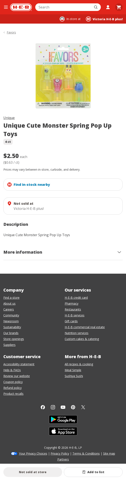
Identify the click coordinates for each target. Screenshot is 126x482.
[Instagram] (53, 407)
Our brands (10, 333)
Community (11, 315)
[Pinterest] (73, 407)
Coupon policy (13, 382)
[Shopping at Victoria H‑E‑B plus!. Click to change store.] (104, 18)
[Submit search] (96, 7)
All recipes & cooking (79, 364)
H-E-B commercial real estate (85, 327)
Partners (63, 459)
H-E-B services (74, 315)
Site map (109, 453)
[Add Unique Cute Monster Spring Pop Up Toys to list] (93, 472)
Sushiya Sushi (74, 376)
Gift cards (71, 321)
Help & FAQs (12, 370)
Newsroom (11, 321)
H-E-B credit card (76, 298)
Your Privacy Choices (33, 453)
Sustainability (12, 327)
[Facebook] (42, 407)
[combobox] (63, 7)
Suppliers (9, 345)
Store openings (13, 339)
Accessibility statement (18, 364)
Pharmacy (71, 303)
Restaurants (73, 309)
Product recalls (13, 394)
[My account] (108, 7)
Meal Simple (73, 370)
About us (9, 303)
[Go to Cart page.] (119, 7)
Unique (9, 117)
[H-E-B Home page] (21, 7)
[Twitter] (83, 407)
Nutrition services (76, 333)
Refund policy (12, 388)
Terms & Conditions (86, 453)
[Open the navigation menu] (5, 7)
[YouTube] (63, 407)
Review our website (16, 376)
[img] (63, 76)
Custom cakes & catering (82, 339)
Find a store (11, 298)
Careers (8, 309)
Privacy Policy (60, 453)
